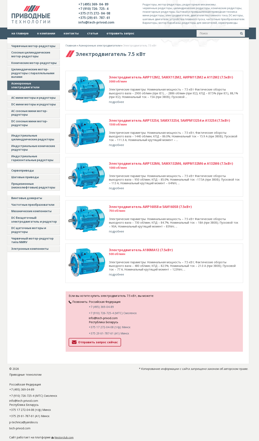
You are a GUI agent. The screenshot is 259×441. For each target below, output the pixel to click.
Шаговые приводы (25, 177)
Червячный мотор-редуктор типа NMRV (32, 240)
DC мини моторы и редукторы (33, 104)
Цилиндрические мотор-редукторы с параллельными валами (32, 73)
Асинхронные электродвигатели (25, 85)
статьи (92, 33)
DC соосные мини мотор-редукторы (29, 123)
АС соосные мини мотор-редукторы (29, 113)
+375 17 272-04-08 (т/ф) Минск (110, 317)
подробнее (116, 102)
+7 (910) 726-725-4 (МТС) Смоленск (113, 303)
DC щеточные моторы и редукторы (28, 230)
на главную (20, 33)
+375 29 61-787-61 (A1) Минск (109, 323)
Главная (71, 45)
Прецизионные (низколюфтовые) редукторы (33, 185)
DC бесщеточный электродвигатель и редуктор (34, 219)
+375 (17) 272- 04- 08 (94, 13)
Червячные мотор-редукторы (33, 46)
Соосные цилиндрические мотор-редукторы (30, 54)
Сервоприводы (22, 170)
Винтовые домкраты (26, 198)
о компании (46, 33)
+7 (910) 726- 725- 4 (93, 8)
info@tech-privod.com (96, 22)
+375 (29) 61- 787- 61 (94, 17)
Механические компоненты (31, 211)
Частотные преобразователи (32, 205)
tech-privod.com (19, 418)
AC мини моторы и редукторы (33, 98)
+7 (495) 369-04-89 (101, 296)
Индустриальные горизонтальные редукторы (32, 158)
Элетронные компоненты (30, 249)
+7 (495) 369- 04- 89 (93, 4)
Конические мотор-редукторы (34, 63)
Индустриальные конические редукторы (33, 148)
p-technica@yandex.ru (23, 412)
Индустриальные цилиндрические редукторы (32, 137)
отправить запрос (120, 33)
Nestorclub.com (64, 427)
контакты (71, 33)
